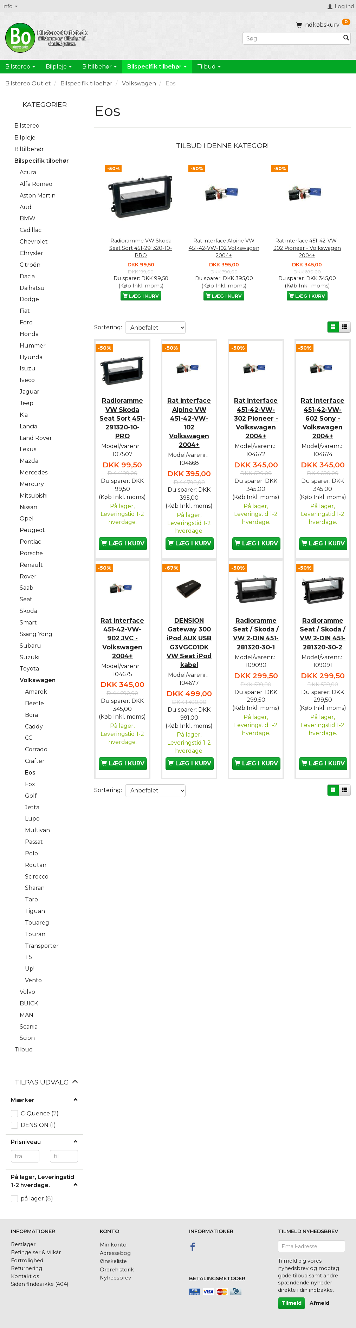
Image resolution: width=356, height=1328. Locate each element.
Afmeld (319, 1303)
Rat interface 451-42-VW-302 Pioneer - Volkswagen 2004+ (307, 248)
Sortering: (108, 327)
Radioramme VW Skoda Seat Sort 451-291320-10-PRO (140, 248)
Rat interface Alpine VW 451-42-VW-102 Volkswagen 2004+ (224, 248)
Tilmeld (291, 1303)
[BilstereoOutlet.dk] (47, 36)
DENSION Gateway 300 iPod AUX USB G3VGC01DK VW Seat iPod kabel (189, 653)
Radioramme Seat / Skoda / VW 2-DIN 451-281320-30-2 (322, 644)
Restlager (23, 1244)
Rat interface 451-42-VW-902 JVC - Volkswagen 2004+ (122, 644)
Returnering (26, 1268)
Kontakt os (25, 1276)
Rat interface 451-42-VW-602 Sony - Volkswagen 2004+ (322, 416)
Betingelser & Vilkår (36, 1252)
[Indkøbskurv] (323, 25)
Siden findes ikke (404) (39, 1284)
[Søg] (346, 38)
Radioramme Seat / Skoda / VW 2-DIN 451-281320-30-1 (256, 644)
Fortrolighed (27, 1260)
